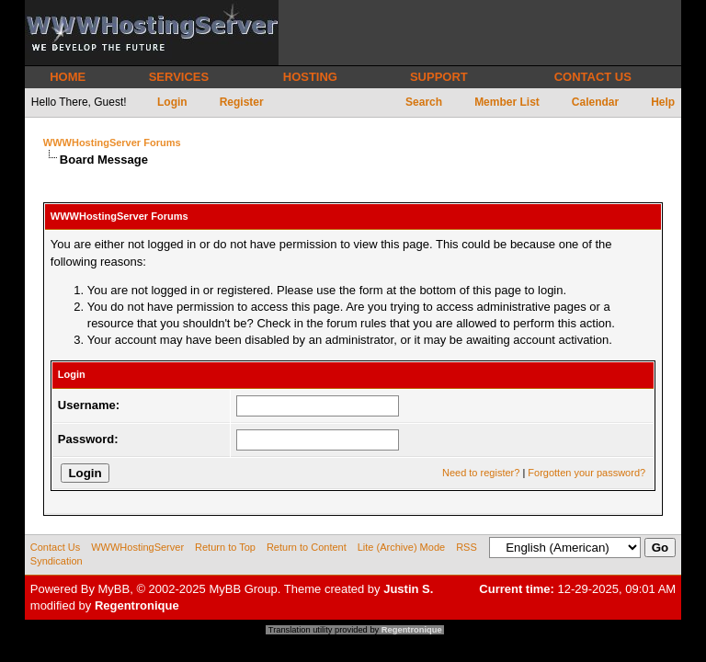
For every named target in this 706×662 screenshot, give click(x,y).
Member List (507, 102)
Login (172, 102)
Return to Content (307, 547)
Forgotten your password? (586, 472)
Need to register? (480, 472)
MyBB (114, 589)
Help (663, 102)
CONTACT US (593, 77)
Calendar (595, 102)
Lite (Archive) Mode (401, 547)
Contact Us (55, 547)
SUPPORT (439, 77)
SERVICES (179, 77)
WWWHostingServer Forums (112, 142)
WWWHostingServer (137, 547)
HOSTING (310, 77)
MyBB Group (243, 589)
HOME (67, 77)
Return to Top (225, 547)
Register (242, 102)
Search (423, 102)
